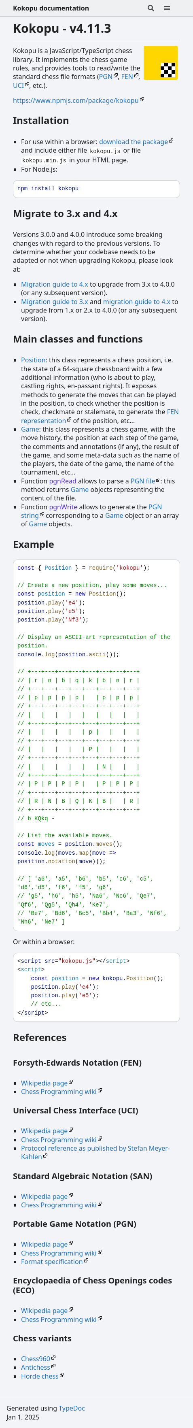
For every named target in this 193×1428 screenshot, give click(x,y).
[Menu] (172, 8)
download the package (133, 141)
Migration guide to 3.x (54, 301)
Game (30, 429)
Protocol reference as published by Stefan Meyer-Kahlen (95, 1152)
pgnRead (62, 481)
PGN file (143, 481)
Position (33, 359)
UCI (18, 85)
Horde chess (40, 1376)
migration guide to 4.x (136, 301)
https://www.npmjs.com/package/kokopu (76, 100)
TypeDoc (72, 1408)
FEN (127, 76)
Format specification (52, 1261)
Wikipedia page (44, 1083)
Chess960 (35, 1358)
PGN (106, 76)
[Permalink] (77, 121)
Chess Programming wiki (59, 1091)
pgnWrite (63, 506)
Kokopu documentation (51, 8)
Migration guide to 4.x (54, 284)
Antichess (35, 1367)
